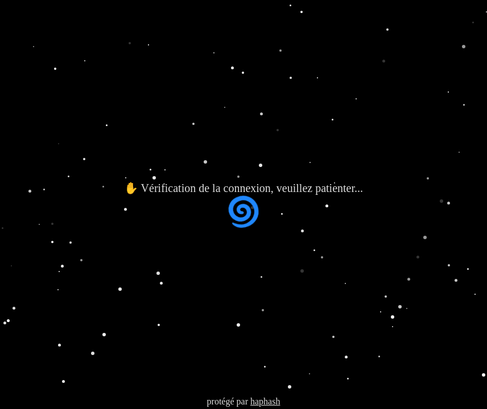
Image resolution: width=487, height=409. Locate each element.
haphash (265, 401)
